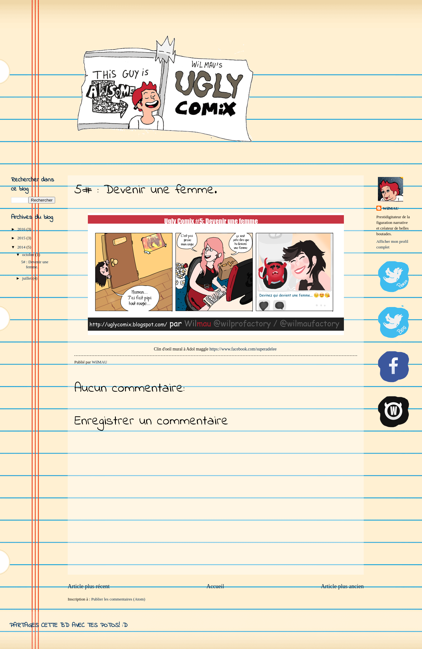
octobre (28, 255)
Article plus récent (89, 586)
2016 (21, 229)
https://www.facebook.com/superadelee (243, 349)
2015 (21, 238)
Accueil (215, 586)
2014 (21, 247)
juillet (27, 278)
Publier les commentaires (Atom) (118, 599)
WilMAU (391, 208)
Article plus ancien (342, 586)
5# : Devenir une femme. (34, 264)
